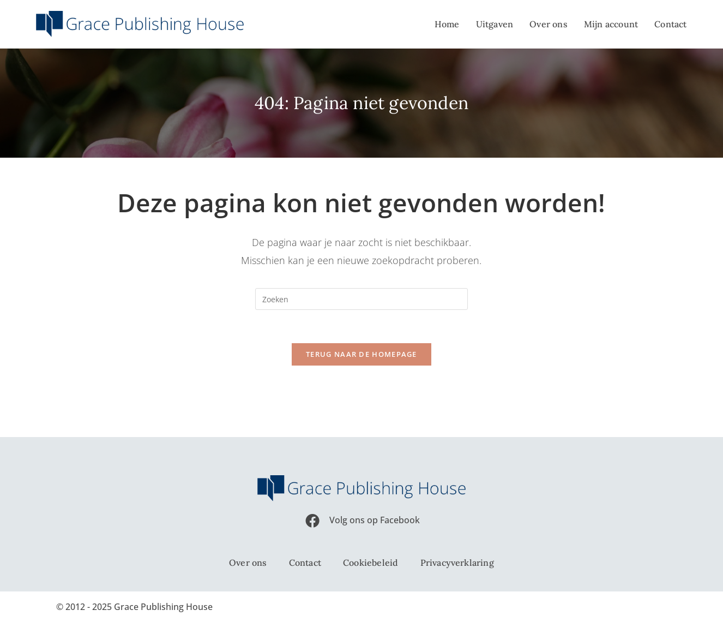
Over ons (248, 562)
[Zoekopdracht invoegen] (361, 299)
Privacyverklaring (457, 562)
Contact (305, 562)
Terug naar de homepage (361, 354)
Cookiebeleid (370, 562)
